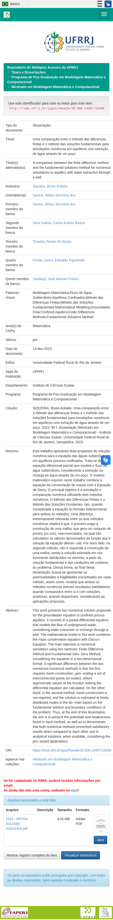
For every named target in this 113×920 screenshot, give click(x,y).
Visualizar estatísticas (80, 887)
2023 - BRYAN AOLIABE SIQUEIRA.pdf (17, 855)
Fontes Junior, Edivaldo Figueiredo (59, 292)
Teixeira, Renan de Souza (52, 273)
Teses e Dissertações (29, 104)
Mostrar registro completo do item (32, 887)
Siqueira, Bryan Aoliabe (50, 218)
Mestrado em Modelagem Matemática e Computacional (55, 118)
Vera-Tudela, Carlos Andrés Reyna (59, 254)
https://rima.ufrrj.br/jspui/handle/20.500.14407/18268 (72, 782)
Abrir (100, 871)
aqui (74, 822)
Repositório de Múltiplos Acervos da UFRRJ (42, 99)
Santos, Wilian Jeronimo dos (54, 227)
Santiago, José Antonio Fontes (56, 310)
